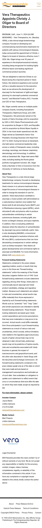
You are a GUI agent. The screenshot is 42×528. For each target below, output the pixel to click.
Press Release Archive (24, 504)
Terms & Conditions (30, 508)
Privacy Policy (27, 513)
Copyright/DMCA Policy (10, 513)
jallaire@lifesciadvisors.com (13, 410)
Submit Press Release (12, 508)
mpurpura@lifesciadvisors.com (14, 424)
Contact (38, 513)
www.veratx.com (18, 255)
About (11, 504)
